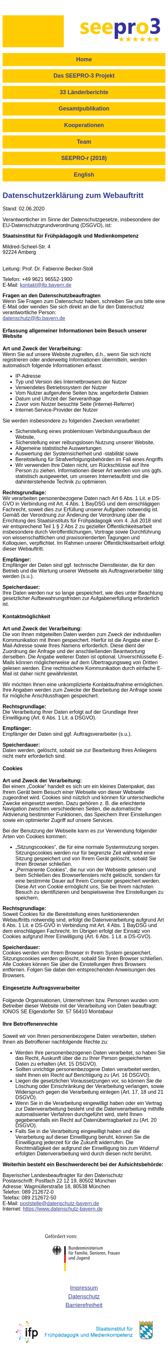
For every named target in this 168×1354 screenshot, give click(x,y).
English (84, 174)
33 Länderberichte (84, 92)
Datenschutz (84, 1296)
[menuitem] (84, 61)
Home (84, 59)
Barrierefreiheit (83, 1305)
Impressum (84, 1288)
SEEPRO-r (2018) (84, 158)
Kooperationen (84, 125)
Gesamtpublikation (84, 108)
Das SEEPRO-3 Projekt (84, 75)
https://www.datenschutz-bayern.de (63, 1209)
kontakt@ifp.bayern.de (45, 285)
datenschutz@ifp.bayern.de (34, 318)
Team (84, 142)
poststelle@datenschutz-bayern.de (59, 1203)
